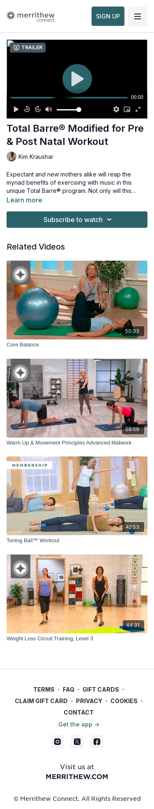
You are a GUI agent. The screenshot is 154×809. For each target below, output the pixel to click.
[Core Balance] (77, 345)
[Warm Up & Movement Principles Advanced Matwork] (77, 443)
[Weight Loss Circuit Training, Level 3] (77, 639)
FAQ (68, 689)
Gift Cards (101, 689)
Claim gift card (41, 700)
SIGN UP (108, 16)
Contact (79, 712)
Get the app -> (78, 724)
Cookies (124, 700)
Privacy (89, 700)
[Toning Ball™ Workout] (77, 540)
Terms (44, 689)
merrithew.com (77, 776)
